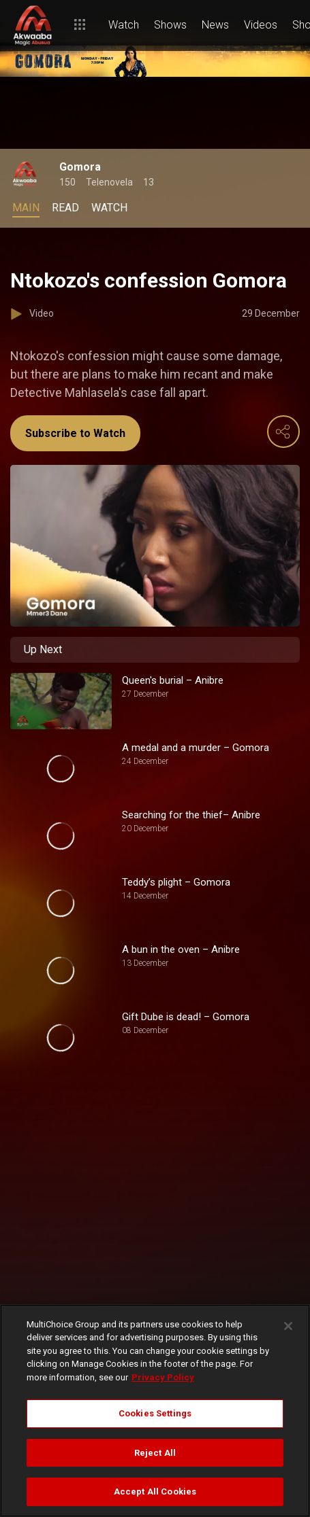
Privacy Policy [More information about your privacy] (162, 1377)
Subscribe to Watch (75, 433)
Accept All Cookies (155, 1491)
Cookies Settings (155, 1413)
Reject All (155, 1453)
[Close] (288, 1326)
